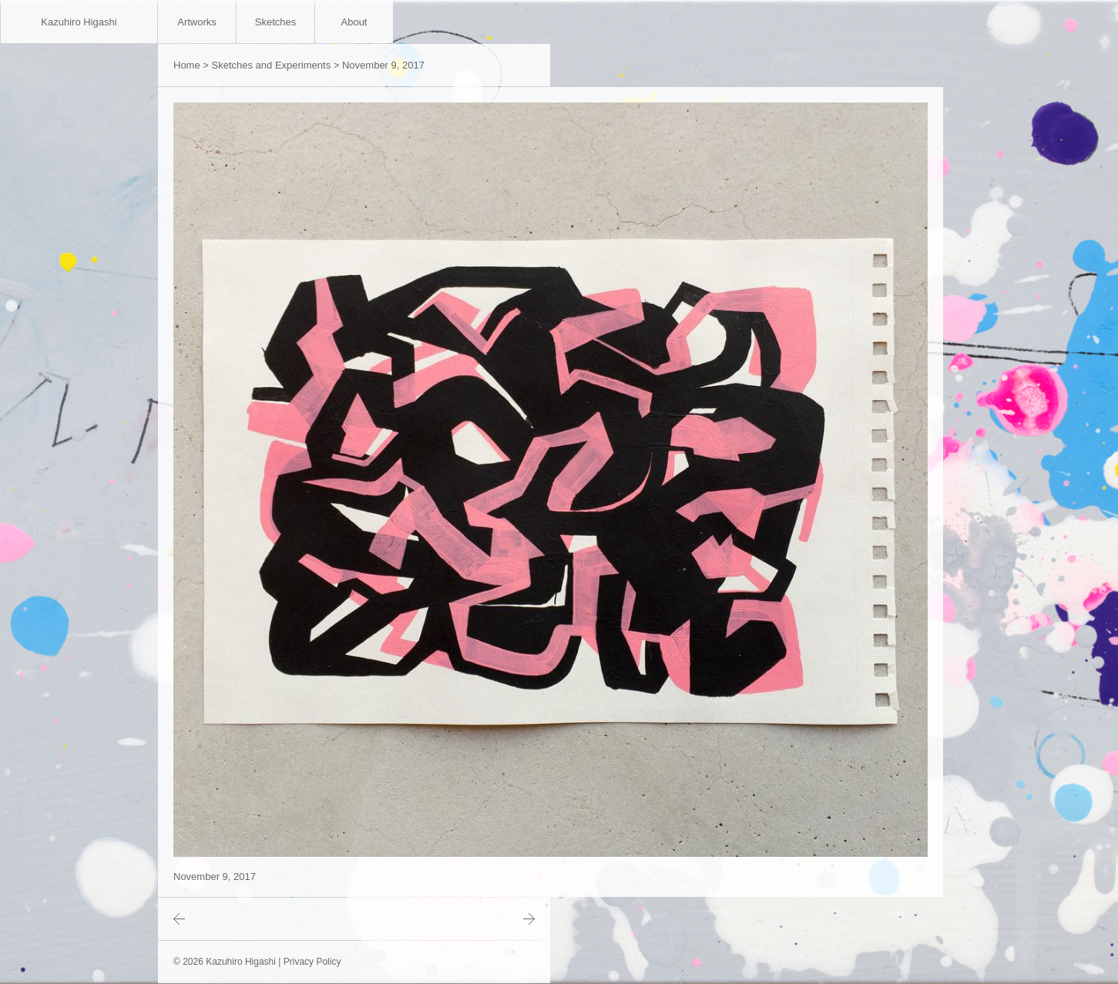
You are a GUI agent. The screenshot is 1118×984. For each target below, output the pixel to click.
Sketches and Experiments (271, 65)
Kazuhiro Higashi (78, 22)
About (354, 22)
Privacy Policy (312, 961)
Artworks (197, 22)
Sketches (275, 22)
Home (186, 65)
